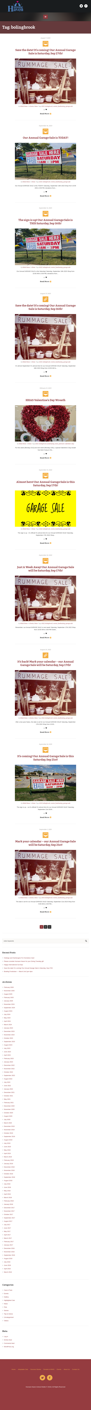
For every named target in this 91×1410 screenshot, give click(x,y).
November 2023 (9, 1035)
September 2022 (9, 1075)
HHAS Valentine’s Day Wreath (45, 400)
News (36, 106)
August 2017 (8, 1221)
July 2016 (7, 1262)
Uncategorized (9, 1317)
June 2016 (7, 1265)
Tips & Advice (8, 1314)
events (55, 106)
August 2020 (8, 1116)
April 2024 (7, 1021)
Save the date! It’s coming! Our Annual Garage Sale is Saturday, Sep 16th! (45, 307)
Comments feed (9, 1343)
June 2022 (7, 1085)
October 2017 (8, 1214)
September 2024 (9, 1007)
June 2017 (7, 1228)
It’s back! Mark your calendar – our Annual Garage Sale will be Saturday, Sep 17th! (45, 663)
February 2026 (9, 987)
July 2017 (7, 1224)
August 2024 (8, 1011)
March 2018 (8, 1197)
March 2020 (8, 1123)
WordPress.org (9, 1347)
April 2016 (7, 1269)
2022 (40, 529)
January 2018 (8, 1204)
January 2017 (8, 1245)
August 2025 (8, 994)
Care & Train (8, 1290)
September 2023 (9, 1041)
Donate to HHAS (48, 1369)
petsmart (61, 444)
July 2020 (7, 1119)
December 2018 (9, 1167)
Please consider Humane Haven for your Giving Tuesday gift (24, 961)
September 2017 (9, 1218)
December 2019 (9, 1126)
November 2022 (9, 1069)
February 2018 (9, 1201)
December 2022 (9, 1065)
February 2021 (9, 1102)
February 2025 (9, 997)
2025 (43, 106)
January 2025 (8, 1001)
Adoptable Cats (23, 1369)
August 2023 (8, 1045)
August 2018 (8, 1180)
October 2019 (8, 1133)
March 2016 (8, 1272)
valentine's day (69, 444)
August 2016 (8, 1258)
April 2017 (7, 1235)
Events (32, 106)
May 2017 (7, 1231)
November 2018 (9, 1170)
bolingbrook (49, 106)
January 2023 (8, 1062)
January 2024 (8, 1028)
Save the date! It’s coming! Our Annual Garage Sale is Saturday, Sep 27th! (28, 968)
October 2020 (8, 1113)
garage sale (69, 106)
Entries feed (8, 1340)
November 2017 (9, 1211)
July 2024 (7, 1014)
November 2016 (9, 1252)
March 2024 (8, 1024)
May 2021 (7, 1099)
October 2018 (8, 1174)
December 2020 (9, 1106)
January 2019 (8, 1163)
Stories (6, 1310)
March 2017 (8, 1238)
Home (14, 1369)
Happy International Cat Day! (13, 965)
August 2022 (8, 1079)
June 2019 (7, 1146)
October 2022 (8, 1072)
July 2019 (7, 1143)
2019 (40, 803)
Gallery (6, 1297)
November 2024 (9, 1004)
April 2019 (7, 1153)
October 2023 (8, 1038)
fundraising (61, 106)
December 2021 (9, 1092)
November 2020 (9, 1109)
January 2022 (8, 1089)
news (56, 444)
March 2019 (8, 1157)
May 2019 (7, 1150)
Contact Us (75, 1369)
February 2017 (9, 1241)
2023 (40, 182)
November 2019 (9, 1130)
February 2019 (9, 1160)
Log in (6, 1336)
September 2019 (9, 1136)
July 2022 (7, 1082)
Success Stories (35, 1369)
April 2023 (7, 1055)
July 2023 (7, 1048)
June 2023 (7, 1052)
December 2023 (9, 1031)
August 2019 (8, 1140)
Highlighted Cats (9, 1300)
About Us (67, 1369)
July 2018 (7, 1184)
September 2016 (9, 1255)
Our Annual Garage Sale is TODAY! (45, 137)
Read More (45, 114)
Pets (5, 1307)
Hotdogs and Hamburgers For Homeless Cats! (19, 958)
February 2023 (9, 1058)
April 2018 (7, 1194)
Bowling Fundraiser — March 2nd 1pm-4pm (18, 971)
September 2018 (9, 1177)
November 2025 (9, 991)
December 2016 (9, 1248)
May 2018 (7, 1191)
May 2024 (7, 1018)
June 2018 (7, 1187)
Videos (6, 1321)
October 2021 (8, 1096)
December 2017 (9, 1208)
